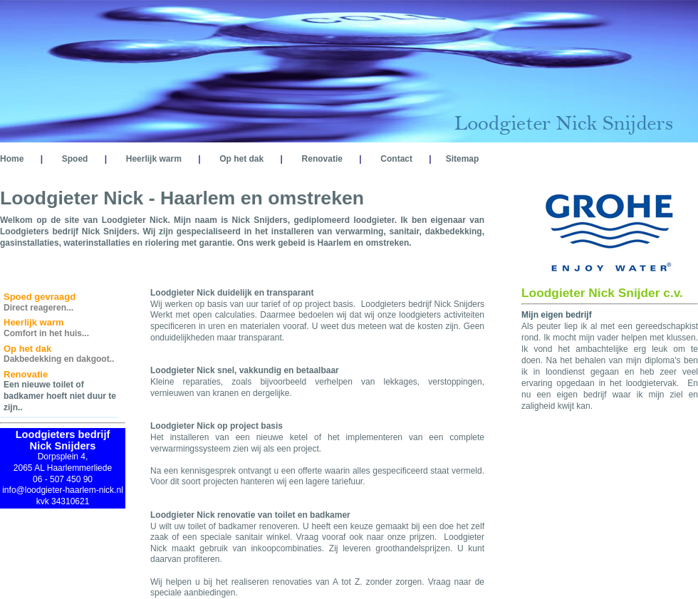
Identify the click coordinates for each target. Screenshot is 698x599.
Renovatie (322, 159)
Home (12, 159)
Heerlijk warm (154, 159)
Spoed (75, 159)
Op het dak (241, 159)
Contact (396, 159)
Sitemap (462, 159)
